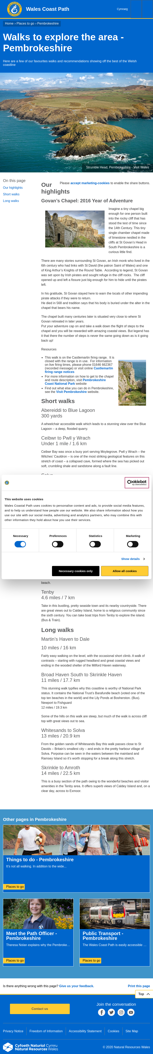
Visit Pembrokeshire (72, 392)
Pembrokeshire (48, 23)
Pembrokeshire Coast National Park (75, 381)
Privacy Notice (13, 1031)
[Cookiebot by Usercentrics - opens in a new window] (136, 483)
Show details (130, 559)
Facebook (101, 1012)
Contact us (39, 1008)
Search (136, 9)
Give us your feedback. (76, 986)
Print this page (139, 986)
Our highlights (13, 187)
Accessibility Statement (85, 1031)
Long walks (11, 201)
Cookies (113, 1031)
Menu (147, 9)
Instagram (121, 1012)
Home (9, 23)
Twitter (111, 1012)
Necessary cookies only (76, 571)
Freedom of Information (46, 1031)
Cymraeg (122, 9)
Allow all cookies (125, 571)
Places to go (25, 23)
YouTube (130, 1012)
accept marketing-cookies (90, 183)
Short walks (11, 194)
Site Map (132, 1031)
